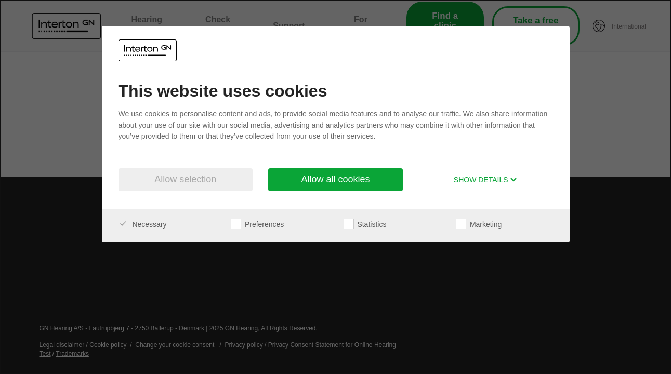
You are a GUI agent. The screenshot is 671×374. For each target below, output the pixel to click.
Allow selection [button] (185, 179)
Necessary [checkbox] (143, 224)
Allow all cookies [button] (335, 179)
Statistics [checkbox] (365, 224)
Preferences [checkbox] (257, 224)
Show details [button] (486, 180)
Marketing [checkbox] (479, 224)
